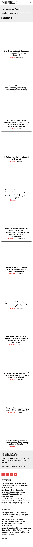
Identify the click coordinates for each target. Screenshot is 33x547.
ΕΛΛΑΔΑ (12, 57)
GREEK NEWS (13, 161)
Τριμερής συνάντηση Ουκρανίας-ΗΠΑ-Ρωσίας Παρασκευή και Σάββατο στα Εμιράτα (16, 269)
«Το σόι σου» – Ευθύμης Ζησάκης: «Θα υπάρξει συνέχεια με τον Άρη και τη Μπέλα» (16, 304)
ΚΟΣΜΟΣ (12, 273)
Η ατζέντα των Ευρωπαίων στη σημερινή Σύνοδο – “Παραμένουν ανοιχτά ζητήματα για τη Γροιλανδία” (16, 339)
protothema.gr (19, 57)
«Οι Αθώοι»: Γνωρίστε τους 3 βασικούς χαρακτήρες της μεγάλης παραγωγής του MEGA (16, 443)
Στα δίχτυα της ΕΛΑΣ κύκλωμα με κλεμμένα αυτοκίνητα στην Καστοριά (16, 53)
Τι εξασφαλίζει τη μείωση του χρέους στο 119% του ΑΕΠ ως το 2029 (16, 409)
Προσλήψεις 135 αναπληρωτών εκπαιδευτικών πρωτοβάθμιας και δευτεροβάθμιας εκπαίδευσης (16, 88)
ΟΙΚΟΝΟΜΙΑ (12, 238)
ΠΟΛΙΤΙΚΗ (13, 379)
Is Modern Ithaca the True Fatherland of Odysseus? (16, 158)
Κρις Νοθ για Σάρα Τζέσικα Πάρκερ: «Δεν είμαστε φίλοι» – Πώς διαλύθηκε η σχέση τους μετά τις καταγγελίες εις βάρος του (16, 123)
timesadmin (19, 128)
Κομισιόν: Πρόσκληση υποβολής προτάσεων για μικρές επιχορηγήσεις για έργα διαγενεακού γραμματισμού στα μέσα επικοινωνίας (16, 232)
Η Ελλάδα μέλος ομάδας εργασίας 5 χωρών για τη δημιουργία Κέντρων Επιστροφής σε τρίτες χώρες (16, 375)
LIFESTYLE (13, 128)
